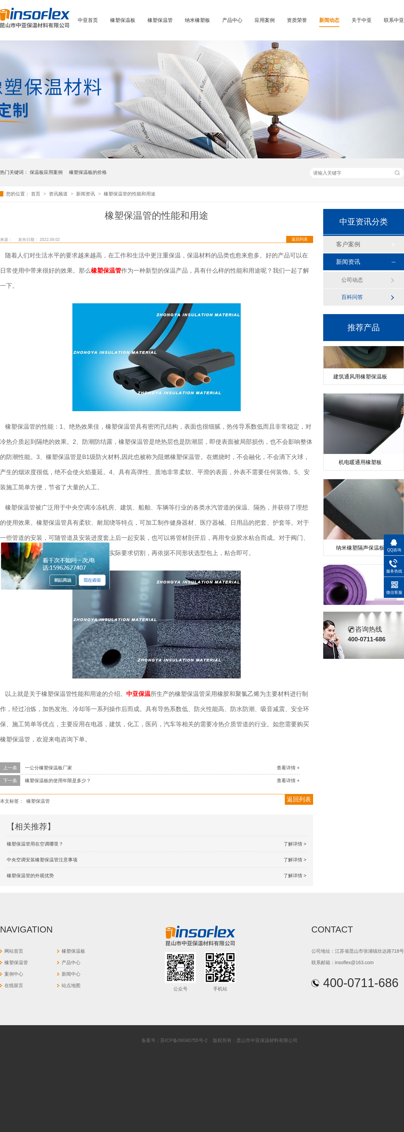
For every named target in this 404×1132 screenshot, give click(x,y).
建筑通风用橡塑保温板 (360, 378)
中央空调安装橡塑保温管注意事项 (42, 859)
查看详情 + (288, 767)
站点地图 (71, 985)
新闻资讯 (86, 193)
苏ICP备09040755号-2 (183, 1040)
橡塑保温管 (160, 20)
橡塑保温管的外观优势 (30, 875)
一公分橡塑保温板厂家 (48, 767)
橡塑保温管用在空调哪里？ (35, 844)
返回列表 (300, 239)
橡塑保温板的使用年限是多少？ (58, 780)
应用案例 (265, 20)
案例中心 (13, 974)
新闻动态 (329, 20)
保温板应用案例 (46, 172)
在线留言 (13, 985)
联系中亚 (394, 20)
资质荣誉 (297, 20)
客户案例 (348, 244)
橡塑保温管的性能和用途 (130, 193)
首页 (36, 193)
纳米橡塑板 (197, 20)
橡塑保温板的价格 (88, 172)
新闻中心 (71, 974)
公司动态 (352, 280)
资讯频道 (59, 193)
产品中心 (232, 20)
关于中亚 (361, 20)
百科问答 (352, 297)
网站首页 (13, 951)
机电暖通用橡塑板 (360, 463)
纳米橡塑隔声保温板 (360, 549)
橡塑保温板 (122, 20)
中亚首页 (88, 20)
